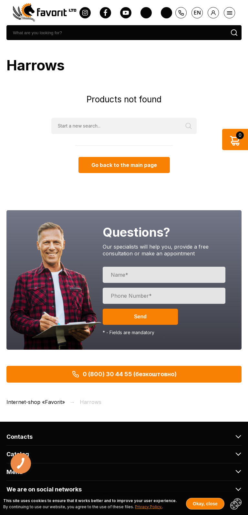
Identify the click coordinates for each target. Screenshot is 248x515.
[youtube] (125, 12)
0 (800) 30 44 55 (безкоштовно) (124, 374)
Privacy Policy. (148, 506)
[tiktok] (166, 12)
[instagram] (85, 12)
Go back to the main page (124, 165)
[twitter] (146, 12)
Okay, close (205, 503)
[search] (116, 32)
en (197, 12)
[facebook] (105, 12)
